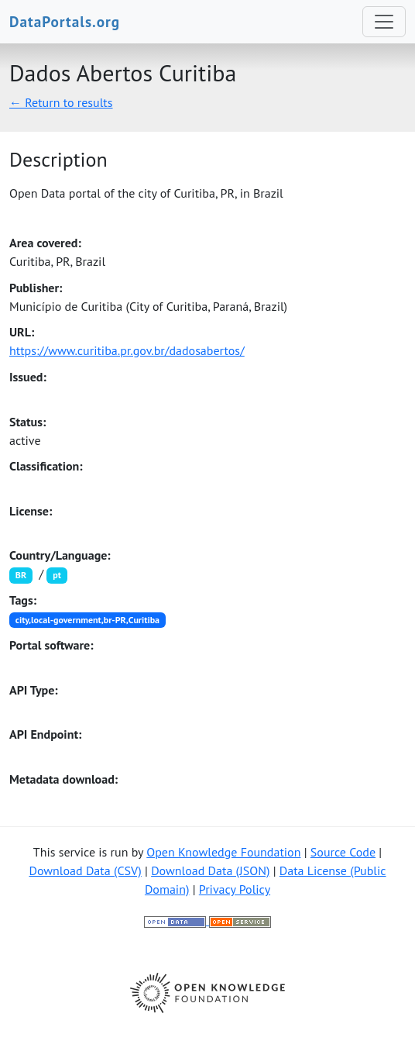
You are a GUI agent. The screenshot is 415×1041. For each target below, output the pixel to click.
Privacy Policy (234, 889)
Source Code (343, 852)
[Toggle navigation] (384, 21)
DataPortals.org (64, 21)
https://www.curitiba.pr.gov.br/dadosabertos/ (127, 350)
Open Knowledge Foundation (223, 852)
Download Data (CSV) (85, 870)
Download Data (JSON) (210, 870)
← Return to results (61, 102)
